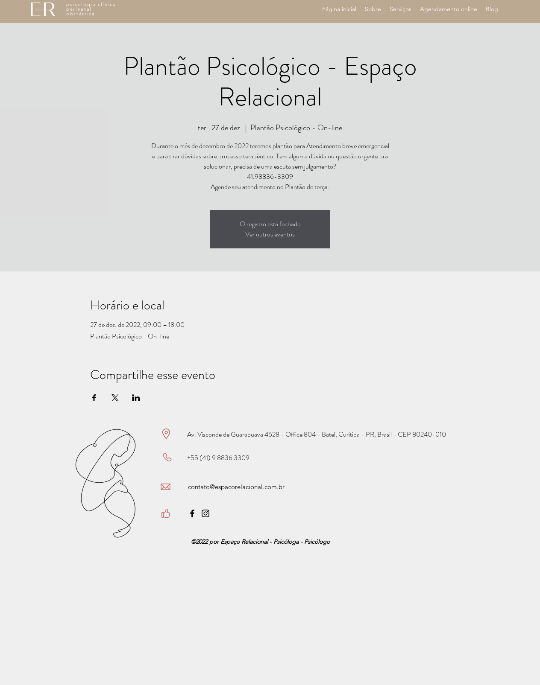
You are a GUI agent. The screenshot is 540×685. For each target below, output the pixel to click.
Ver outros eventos (270, 234)
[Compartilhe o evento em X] (115, 397)
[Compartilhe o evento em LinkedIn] (136, 397)
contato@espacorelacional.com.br (236, 487)
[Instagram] (205, 513)
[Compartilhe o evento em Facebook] (94, 397)
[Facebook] (192, 513)
